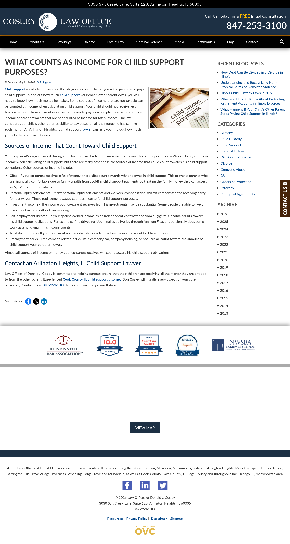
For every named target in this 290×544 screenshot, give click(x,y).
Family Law (115, 42)
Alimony (226, 133)
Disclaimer (159, 518)
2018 (222, 275)
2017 (222, 282)
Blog (230, 42)
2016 (222, 290)
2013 (222, 313)
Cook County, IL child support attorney (92, 279)
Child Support (44, 82)
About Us (37, 42)
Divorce (89, 42)
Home (13, 42)
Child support (15, 89)
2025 (222, 221)
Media (179, 42)
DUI (223, 175)
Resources (115, 518)
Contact (252, 42)
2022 (222, 244)
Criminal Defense (149, 42)
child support (70, 95)
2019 (222, 267)
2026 (222, 213)
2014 (222, 305)
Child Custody (231, 139)
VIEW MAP (145, 427)
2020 (222, 259)
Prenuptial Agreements (237, 194)
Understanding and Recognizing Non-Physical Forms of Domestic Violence (248, 84)
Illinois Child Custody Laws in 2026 (246, 93)
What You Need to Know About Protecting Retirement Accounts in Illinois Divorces (252, 101)
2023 (222, 236)
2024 (222, 229)
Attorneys (63, 42)
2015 (222, 298)
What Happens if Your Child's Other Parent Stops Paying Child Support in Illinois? (252, 111)
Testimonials (205, 42)
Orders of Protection (235, 182)
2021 (222, 252)
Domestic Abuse (232, 169)
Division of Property (235, 157)
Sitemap (176, 518)
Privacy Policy (136, 518)
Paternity (227, 188)
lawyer (87, 129)
